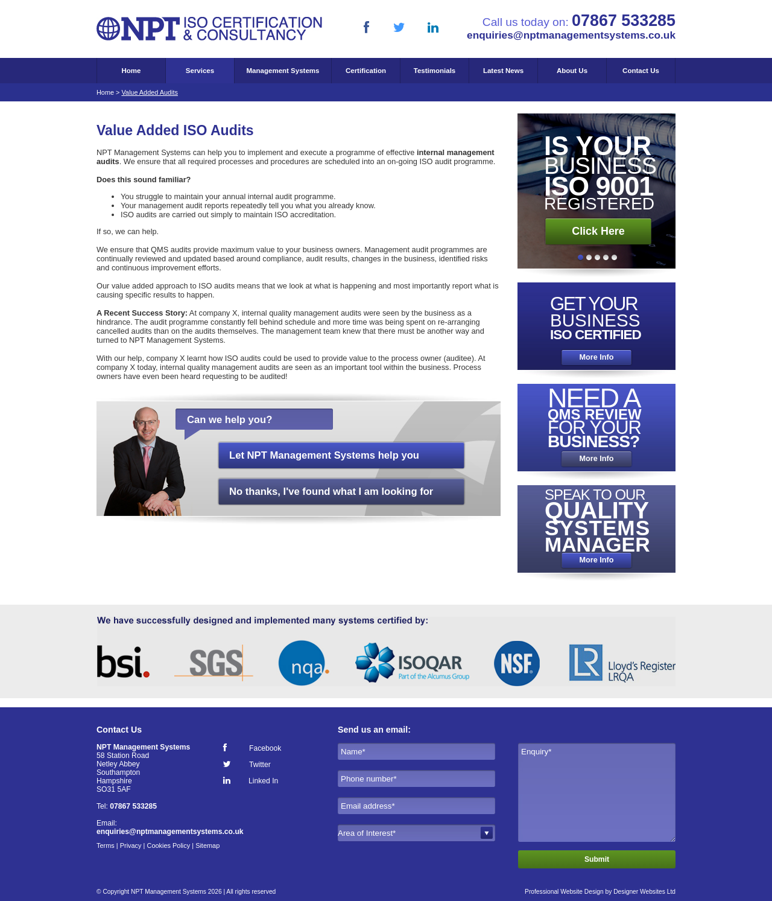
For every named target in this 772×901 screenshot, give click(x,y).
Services (200, 70)
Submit (596, 859)
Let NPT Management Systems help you (324, 455)
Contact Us (640, 70)
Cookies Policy (168, 845)
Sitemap (207, 845)
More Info (596, 357)
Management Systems (283, 70)
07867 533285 (133, 806)
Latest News (503, 70)
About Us (572, 70)
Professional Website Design (564, 891)
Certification (366, 70)
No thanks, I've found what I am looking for (331, 491)
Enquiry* (597, 792)
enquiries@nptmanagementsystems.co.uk (571, 35)
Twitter (260, 764)
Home (131, 70)
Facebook (265, 748)
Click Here (598, 231)
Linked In (263, 781)
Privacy (131, 845)
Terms (105, 845)
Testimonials (435, 70)
